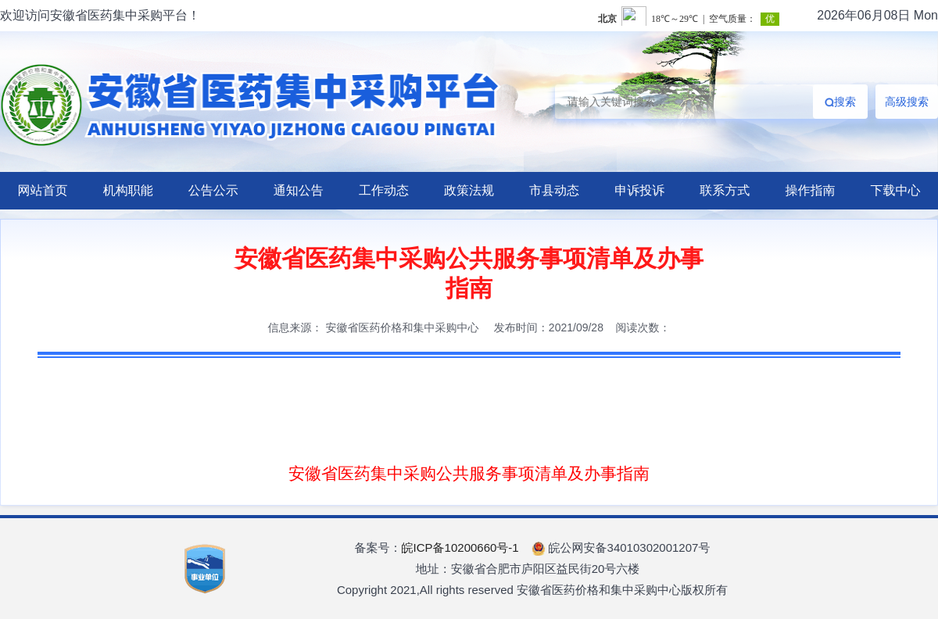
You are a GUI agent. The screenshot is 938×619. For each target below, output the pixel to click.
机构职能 (128, 190)
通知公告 (299, 190)
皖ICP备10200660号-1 (460, 547)
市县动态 (554, 190)
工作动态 (384, 190)
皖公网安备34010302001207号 (621, 547)
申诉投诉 (639, 190)
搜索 (840, 101)
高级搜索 (907, 101)
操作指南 (810, 190)
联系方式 (725, 190)
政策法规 (469, 190)
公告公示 (213, 190)
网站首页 (43, 190)
